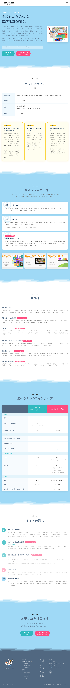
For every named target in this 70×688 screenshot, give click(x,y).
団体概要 (26, 663)
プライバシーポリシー (8, 684)
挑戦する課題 (27, 665)
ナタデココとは (27, 661)
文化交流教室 (27, 672)
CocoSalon (27, 674)
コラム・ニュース (42, 667)
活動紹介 (25, 670)
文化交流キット (28, 676)
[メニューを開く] (67, 3)
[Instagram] (50, 672)
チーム (42, 663)
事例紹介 (26, 678)
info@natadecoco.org (55, 667)
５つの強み (26, 667)
